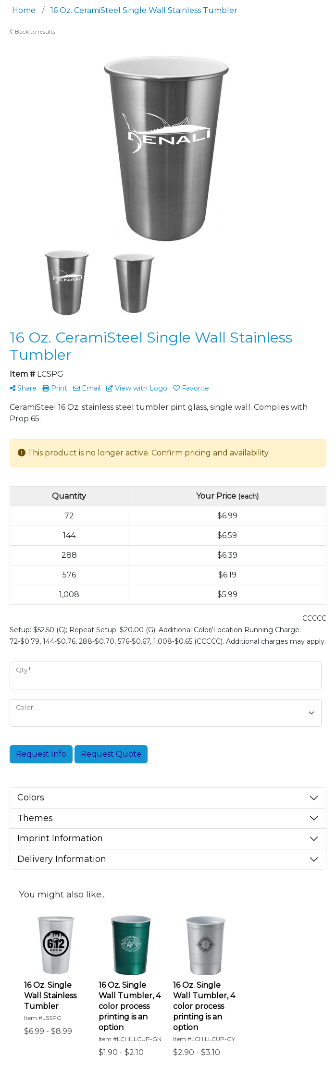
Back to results (32, 31)
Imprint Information (60, 838)
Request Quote (111, 754)
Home (24, 10)
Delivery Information (61, 859)
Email (86, 388)
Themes (35, 818)
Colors (30, 797)
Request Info (41, 754)
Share (23, 388)
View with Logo (136, 388)
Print (54, 388)
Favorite (191, 388)
